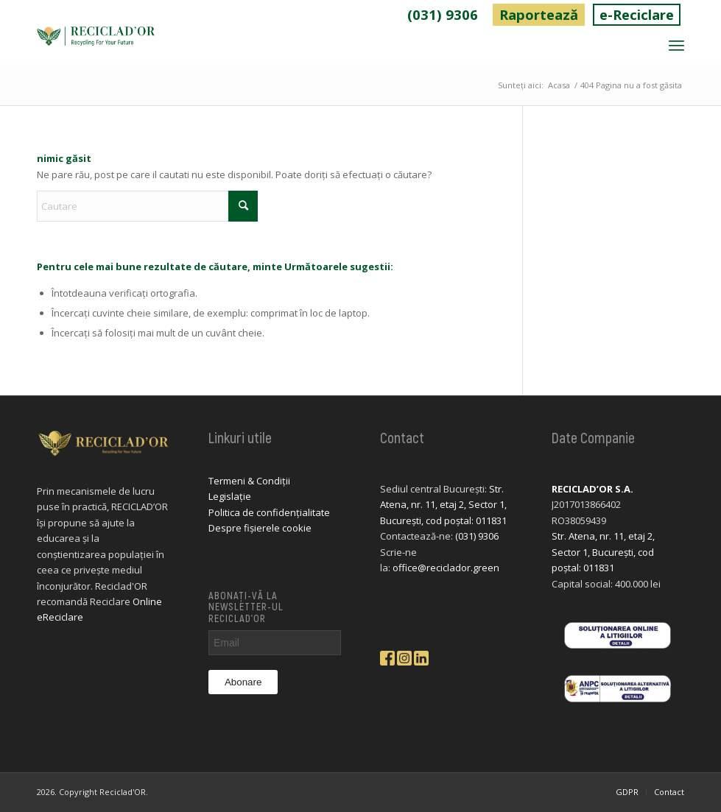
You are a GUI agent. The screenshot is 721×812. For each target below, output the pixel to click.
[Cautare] (147, 207)
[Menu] (676, 46)
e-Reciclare (631, 15)
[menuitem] (420, 15)
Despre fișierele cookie (260, 529)
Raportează (522, 15)
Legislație (229, 497)
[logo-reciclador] (96, 46)
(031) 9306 (419, 15)
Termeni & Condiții (249, 482)
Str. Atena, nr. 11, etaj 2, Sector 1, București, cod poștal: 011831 (443, 506)
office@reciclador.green (446, 569)
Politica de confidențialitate (269, 513)
